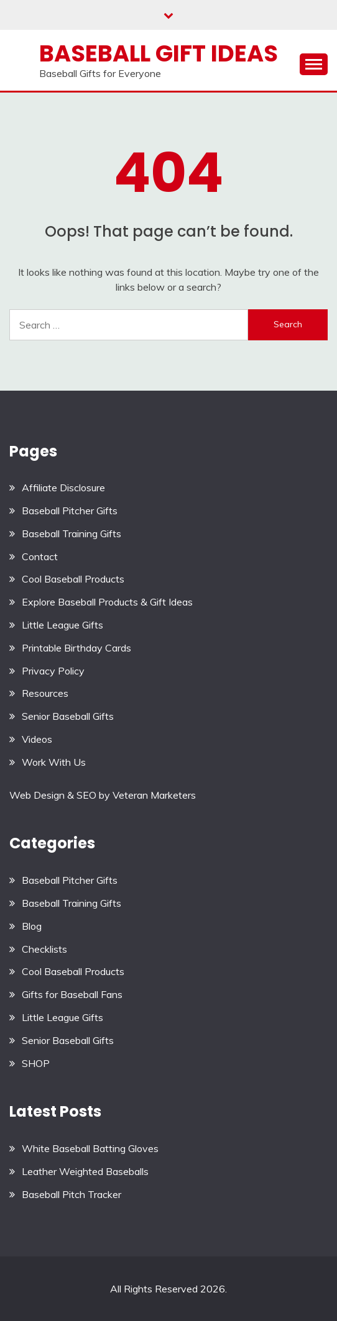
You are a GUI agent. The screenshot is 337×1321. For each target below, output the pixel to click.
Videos (37, 739)
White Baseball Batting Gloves (90, 1148)
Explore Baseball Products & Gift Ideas (107, 602)
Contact (40, 556)
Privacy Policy (53, 671)
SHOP (36, 1063)
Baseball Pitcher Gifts (70, 510)
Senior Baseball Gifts (68, 716)
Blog (32, 926)
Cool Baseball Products (73, 579)
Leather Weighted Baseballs (85, 1171)
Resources (45, 693)
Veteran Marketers (154, 795)
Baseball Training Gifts (71, 533)
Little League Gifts (62, 625)
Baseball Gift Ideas (158, 53)
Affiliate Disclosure (63, 487)
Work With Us (54, 762)
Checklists (44, 949)
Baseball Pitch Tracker (71, 1194)
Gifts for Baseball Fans (72, 994)
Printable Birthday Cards (76, 648)
